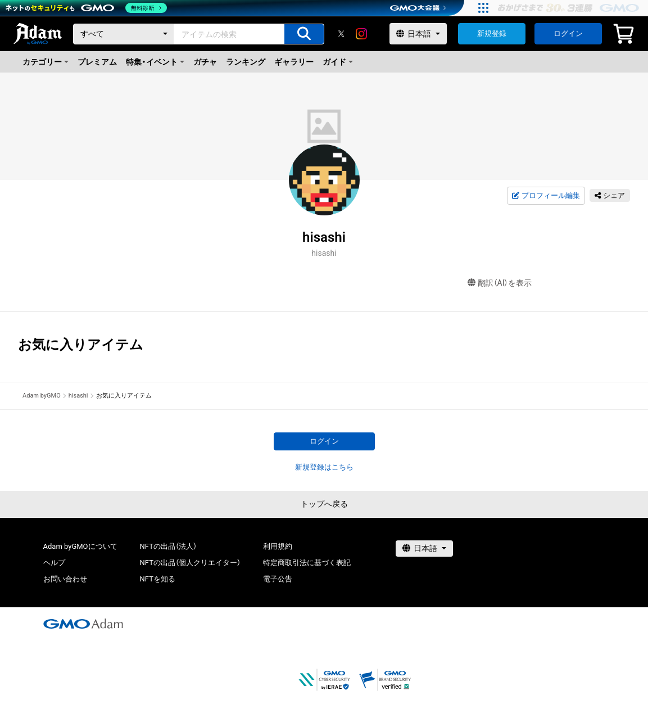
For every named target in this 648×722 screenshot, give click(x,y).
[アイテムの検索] (304, 34)
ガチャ (205, 61)
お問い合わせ (65, 579)
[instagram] (361, 33)
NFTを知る (157, 579)
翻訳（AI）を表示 (500, 283)
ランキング (245, 62)
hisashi (78, 395)
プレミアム (97, 61)
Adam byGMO (41, 395)
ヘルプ (54, 562)
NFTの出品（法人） (168, 546)
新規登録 (491, 33)
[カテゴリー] (123, 34)
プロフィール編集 (545, 195)
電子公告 (277, 579)
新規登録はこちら (324, 467)
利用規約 (277, 546)
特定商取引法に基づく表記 (307, 562)
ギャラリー (294, 62)
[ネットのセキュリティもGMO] (86, 8)
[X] (341, 33)
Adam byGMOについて (80, 546)
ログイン (568, 33)
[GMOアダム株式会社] (83, 624)
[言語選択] (418, 33)
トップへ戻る (324, 503)
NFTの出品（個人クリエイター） (190, 562)
